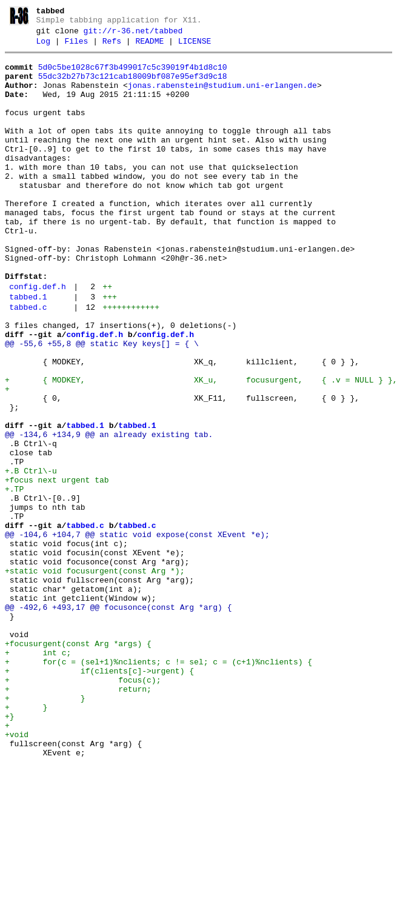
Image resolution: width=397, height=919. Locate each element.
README (149, 46)
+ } (45, 829)
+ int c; (38, 774)
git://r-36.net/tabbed (133, 34)
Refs (111, 46)
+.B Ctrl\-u (31, 556)
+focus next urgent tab (57, 567)
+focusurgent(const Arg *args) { (78, 763)
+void (16, 872)
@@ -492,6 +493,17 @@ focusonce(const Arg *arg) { (118, 720)
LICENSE (195, 46)
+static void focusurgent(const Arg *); (94, 676)
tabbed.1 (28, 349)
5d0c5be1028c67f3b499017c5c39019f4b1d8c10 (132, 74)
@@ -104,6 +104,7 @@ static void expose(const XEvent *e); (137, 632)
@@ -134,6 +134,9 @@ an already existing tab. (109, 512)
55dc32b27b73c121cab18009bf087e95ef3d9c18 (132, 85)
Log (43, 46)
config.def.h (37, 337)
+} (10, 851)
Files (76, 46)
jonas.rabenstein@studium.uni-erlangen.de (222, 96)
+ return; (78, 818)
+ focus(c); (83, 807)
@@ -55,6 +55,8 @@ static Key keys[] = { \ (102, 403)
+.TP (14, 578)
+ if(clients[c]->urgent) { (99, 796)
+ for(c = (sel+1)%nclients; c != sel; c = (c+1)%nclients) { (158, 785)
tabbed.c (28, 361)
